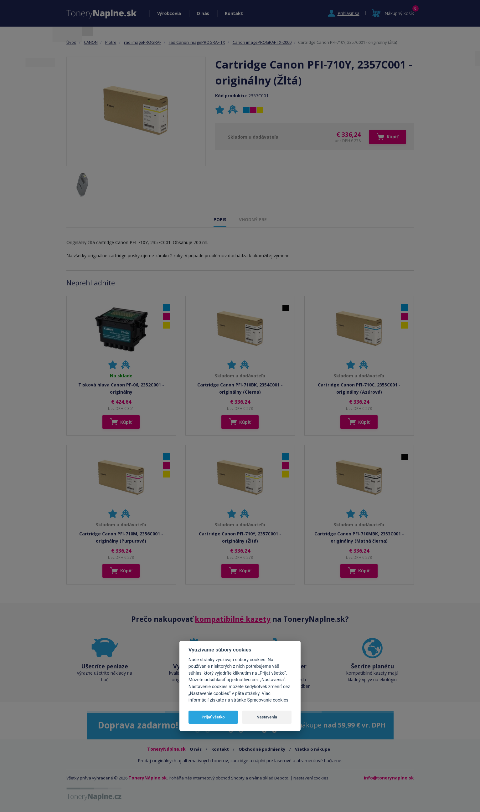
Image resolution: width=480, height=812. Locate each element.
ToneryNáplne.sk (147, 778)
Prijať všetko (213, 717)
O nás (203, 13)
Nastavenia (266, 717)
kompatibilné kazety (233, 619)
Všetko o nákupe (312, 749)
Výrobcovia (169, 13)
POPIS (220, 219)
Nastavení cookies (310, 778)
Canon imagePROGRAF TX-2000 (262, 42)
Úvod (71, 42)
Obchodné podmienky (262, 749)
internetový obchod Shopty (219, 778)
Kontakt (234, 13)
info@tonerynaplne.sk (389, 778)
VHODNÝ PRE (253, 219)
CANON (91, 42)
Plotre (110, 42)
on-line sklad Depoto (268, 778)
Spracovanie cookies (267, 700)
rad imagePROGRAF (142, 42)
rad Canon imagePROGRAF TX (197, 42)
